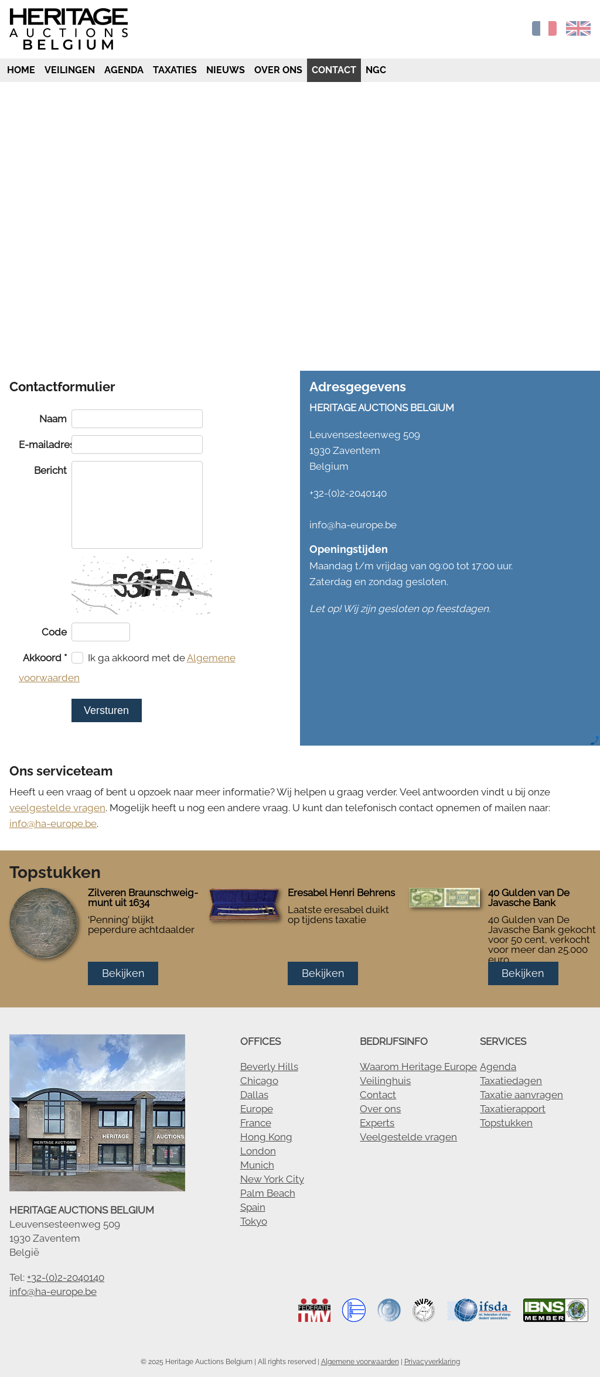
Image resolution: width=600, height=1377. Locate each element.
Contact (334, 70)
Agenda (124, 70)
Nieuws (225, 70)
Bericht (50, 470)
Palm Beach (267, 1193)
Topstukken (506, 1123)
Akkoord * (45, 658)
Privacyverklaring (432, 1362)
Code (54, 632)
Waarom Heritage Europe (418, 1066)
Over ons (278, 70)
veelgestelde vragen (57, 808)
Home (20, 70)
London (258, 1151)
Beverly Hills (269, 1066)
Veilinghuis (385, 1080)
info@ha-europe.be (53, 823)
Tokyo (253, 1221)
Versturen (106, 710)
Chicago (259, 1080)
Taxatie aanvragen (521, 1095)
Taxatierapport (513, 1109)
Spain (252, 1207)
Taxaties (175, 70)
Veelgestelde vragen (408, 1137)
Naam (53, 419)
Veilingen (70, 70)
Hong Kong (266, 1137)
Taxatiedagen (511, 1080)
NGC (376, 70)
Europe (256, 1109)
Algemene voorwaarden (360, 1362)
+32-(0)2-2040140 (65, 1277)
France (255, 1123)
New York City (272, 1179)
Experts (377, 1123)
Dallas (254, 1095)
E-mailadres (45, 444)
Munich (257, 1165)
